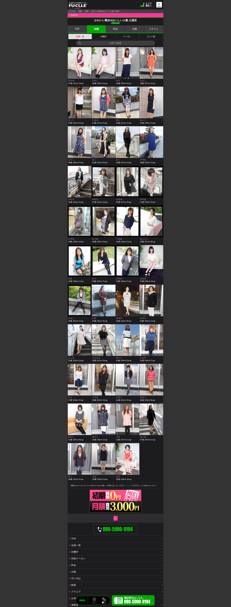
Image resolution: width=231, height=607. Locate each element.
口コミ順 (151, 36)
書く (104, 602)
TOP (77, 29)
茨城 (86, 11)
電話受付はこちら (137, 601)
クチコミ (154, 29)
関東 (80, 11)
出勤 (134, 29)
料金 (115, 29)
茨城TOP (74, 15)
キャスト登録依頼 (132, 485)
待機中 (104, 36)
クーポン (127, 36)
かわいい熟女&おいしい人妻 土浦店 (105, 11)
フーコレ (72, 11)
